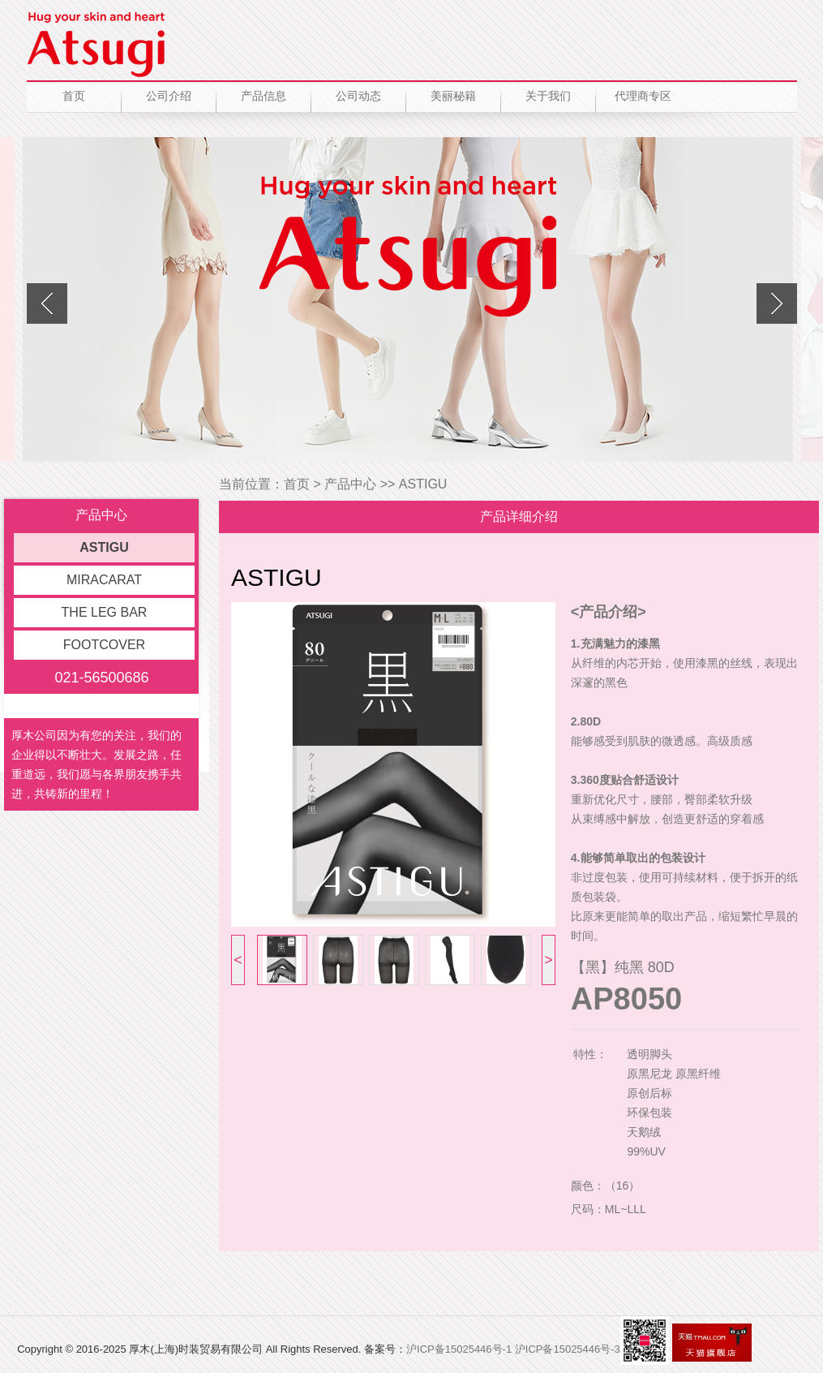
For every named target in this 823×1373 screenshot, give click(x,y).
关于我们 (548, 95)
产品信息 (263, 95)
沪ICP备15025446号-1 (459, 1349)
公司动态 (358, 95)
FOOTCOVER (104, 645)
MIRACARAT (104, 580)
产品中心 (350, 484)
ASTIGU (103, 547)
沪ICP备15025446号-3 (567, 1349)
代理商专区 (643, 95)
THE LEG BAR (105, 612)
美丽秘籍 (453, 95)
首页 (73, 95)
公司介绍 (168, 95)
